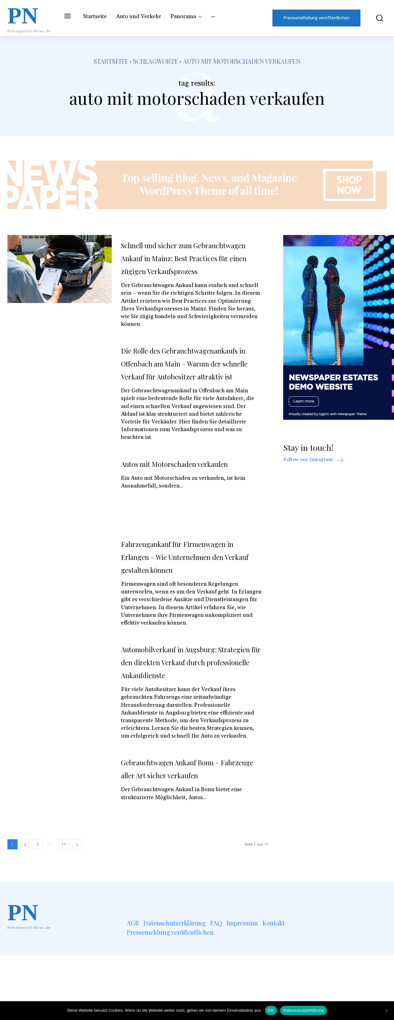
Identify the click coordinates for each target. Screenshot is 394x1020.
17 (64, 909)
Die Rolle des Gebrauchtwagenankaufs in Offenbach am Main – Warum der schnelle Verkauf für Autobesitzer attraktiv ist (189, 389)
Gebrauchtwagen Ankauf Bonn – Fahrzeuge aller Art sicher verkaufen (188, 839)
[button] (377, 18)
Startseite (111, 61)
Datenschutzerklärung (303, 1010)
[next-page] (77, 909)
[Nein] (386, 1010)
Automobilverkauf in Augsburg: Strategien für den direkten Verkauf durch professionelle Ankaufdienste (186, 719)
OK (271, 1010)
